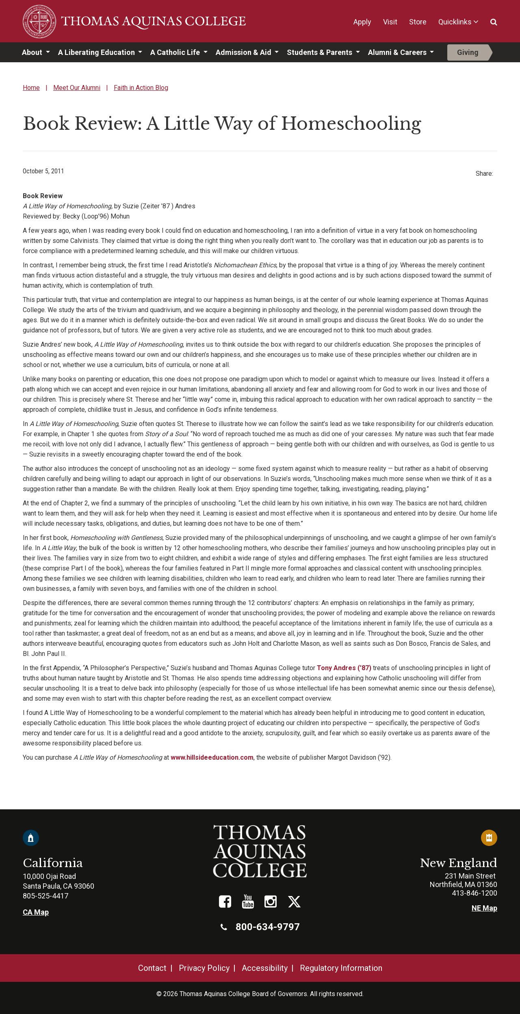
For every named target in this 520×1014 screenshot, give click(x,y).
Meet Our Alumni (76, 88)
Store (418, 21)
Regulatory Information (341, 968)
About (33, 52)
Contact (152, 968)
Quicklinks (455, 21)
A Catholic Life (176, 52)
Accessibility (265, 968)
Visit (390, 21)
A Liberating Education (97, 52)
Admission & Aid (244, 52)
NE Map (484, 908)
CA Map (36, 912)
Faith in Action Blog (141, 88)
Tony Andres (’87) (344, 668)
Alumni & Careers (398, 52)
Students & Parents (320, 52)
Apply (362, 21)
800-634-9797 (260, 927)
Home (31, 88)
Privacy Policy (204, 968)
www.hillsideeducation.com (212, 757)
